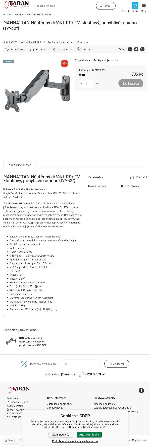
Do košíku (131, 83)
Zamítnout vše (60, 434)
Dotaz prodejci (65, 49)
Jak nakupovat (55, 407)
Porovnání (41, 49)
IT (10, 14)
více (116, 60)
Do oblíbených (18, 49)
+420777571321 (95, 374)
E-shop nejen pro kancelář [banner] (18, 5)
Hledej (107, 5)
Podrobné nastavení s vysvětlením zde (75, 441)
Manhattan (83, 41)
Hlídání (86, 49)
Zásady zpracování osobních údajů (112, 407)
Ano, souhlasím (89, 434)
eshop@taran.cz (63, 374)
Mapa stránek (139, 440)
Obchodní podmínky (104, 403)
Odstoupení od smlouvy (59, 403)
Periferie (19, 14)
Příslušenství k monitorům (39, 14)
